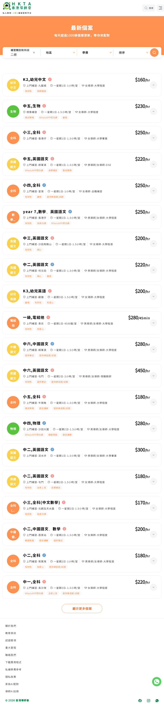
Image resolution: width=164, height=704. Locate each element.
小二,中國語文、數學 (42, 528)
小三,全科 (32, 132)
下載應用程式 (13, 662)
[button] (82, 52)
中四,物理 (32, 423)
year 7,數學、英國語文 (44, 211)
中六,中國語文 (36, 343)
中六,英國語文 (36, 370)
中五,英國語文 (36, 158)
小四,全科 (32, 185)
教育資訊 (10, 633)
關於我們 (10, 626)
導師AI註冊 (12, 691)
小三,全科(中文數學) (41, 502)
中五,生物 (32, 105)
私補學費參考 (13, 669)
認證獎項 (10, 640)
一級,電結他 (34, 317)
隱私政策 (10, 676)
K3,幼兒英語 (34, 290)
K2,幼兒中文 (34, 79)
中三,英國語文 (36, 238)
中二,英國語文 (36, 264)
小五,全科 (32, 396)
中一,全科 (32, 581)
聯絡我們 (10, 655)
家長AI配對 (12, 684)
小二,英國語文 (36, 476)
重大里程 (10, 647)
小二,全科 (32, 555)
